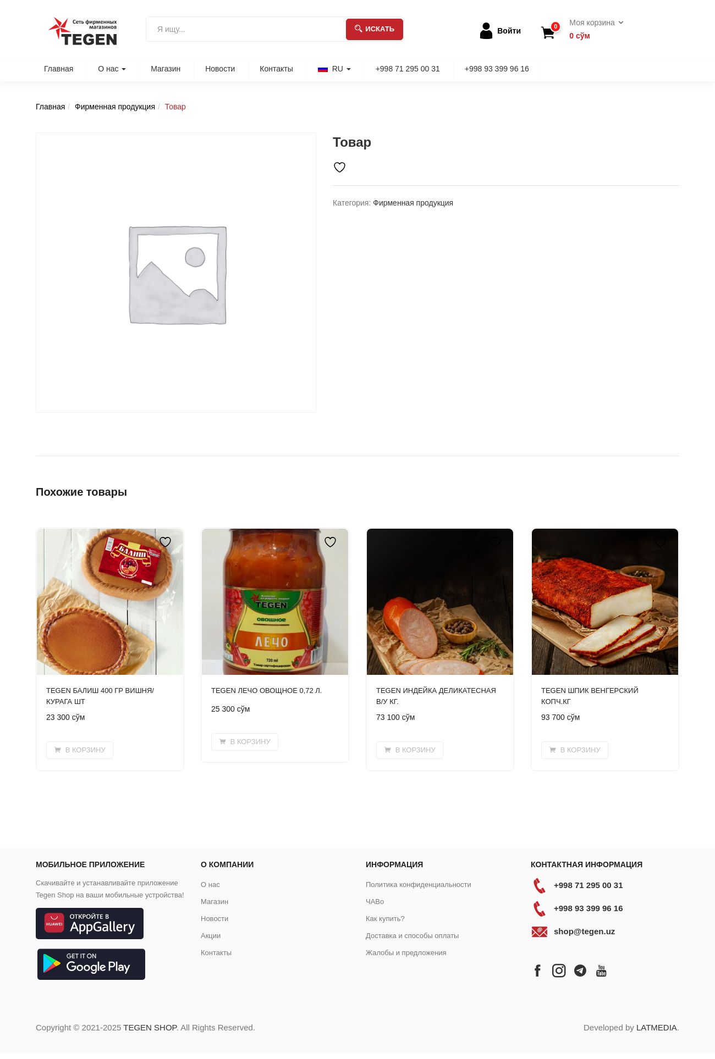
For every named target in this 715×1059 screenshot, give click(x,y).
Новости (220, 68)
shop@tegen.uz (584, 931)
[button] (592, 29)
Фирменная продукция (115, 106)
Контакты (276, 68)
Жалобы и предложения (406, 953)
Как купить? (385, 918)
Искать (374, 29)
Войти (509, 30)
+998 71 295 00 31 (408, 68)
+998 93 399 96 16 (497, 68)
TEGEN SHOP (149, 1027)
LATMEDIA (656, 1027)
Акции (211, 936)
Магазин (165, 68)
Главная (58, 68)
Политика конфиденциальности (418, 884)
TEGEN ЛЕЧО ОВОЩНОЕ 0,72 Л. (266, 690)
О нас (112, 68)
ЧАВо (375, 901)
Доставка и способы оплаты (412, 936)
